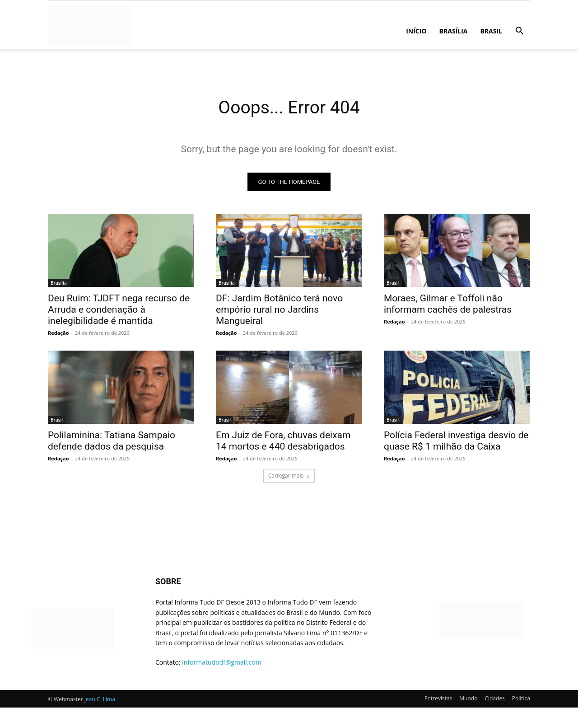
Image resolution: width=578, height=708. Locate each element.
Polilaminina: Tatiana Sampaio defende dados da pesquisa (111, 441)
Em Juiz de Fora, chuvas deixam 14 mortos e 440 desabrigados (283, 441)
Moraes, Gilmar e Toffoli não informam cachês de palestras (448, 304)
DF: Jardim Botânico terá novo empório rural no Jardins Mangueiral (279, 310)
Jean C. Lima (99, 699)
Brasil (491, 31)
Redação (58, 333)
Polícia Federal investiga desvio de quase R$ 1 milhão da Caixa (456, 441)
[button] (519, 32)
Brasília (453, 31)
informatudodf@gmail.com (221, 662)
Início (416, 31)
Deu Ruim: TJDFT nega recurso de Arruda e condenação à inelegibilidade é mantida (119, 310)
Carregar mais (289, 476)
